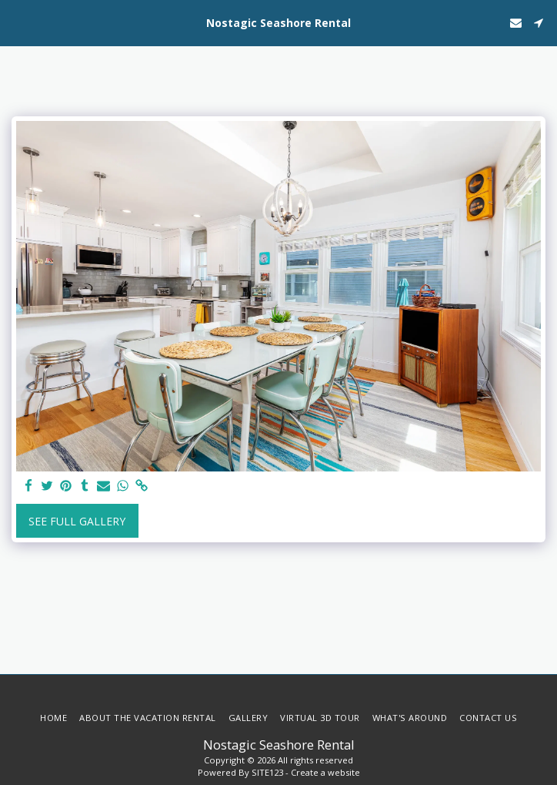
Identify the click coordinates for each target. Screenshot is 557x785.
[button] (17, 22)
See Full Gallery (76, 521)
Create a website (325, 772)
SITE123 (267, 772)
